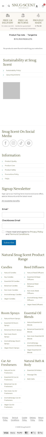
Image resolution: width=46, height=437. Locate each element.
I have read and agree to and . (24, 232)
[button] (3, 6)
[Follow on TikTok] (21, 143)
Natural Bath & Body (34, 363)
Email (5, 209)
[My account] (37, 6)
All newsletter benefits (11, 201)
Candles (6, 267)
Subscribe (9, 242)
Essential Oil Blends (32, 315)
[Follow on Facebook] (5, 143)
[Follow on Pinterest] (28, 143)
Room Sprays (10, 313)
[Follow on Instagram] (13, 143)
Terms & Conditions (19, 234)
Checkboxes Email (11, 220)
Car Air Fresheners (9, 363)
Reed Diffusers (34, 267)
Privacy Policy (36, 231)
